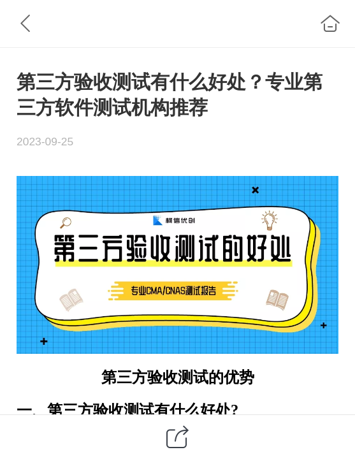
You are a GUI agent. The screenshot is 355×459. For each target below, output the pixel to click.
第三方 (124, 377)
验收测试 (177, 377)
